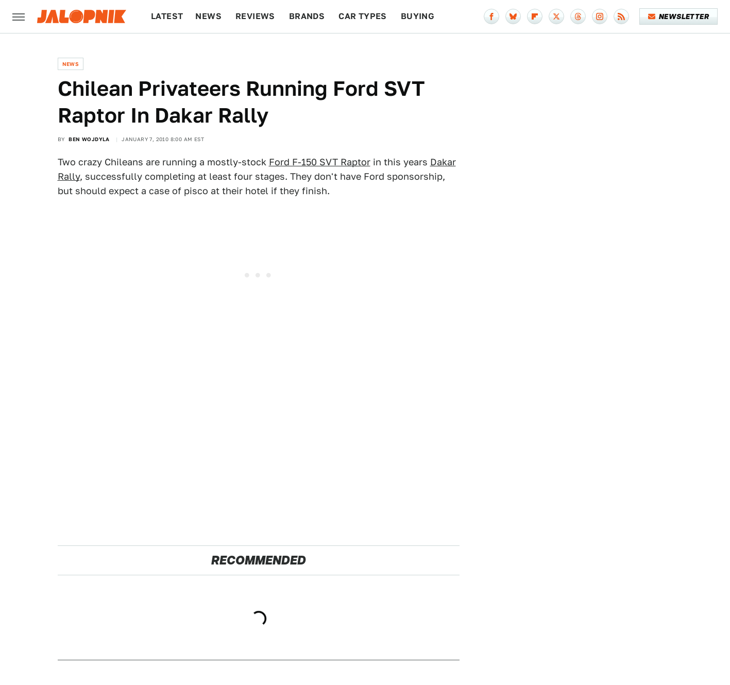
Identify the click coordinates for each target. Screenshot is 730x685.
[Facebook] (491, 16)
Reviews (255, 16)
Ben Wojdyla (89, 139)
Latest (167, 16)
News (208, 16)
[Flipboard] (534, 16)
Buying (417, 16)
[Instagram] (599, 16)
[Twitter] (556, 16)
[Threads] (578, 16)
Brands (307, 16)
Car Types (362, 16)
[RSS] (621, 16)
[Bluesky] (513, 16)
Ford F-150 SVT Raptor (319, 162)
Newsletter (678, 16)
